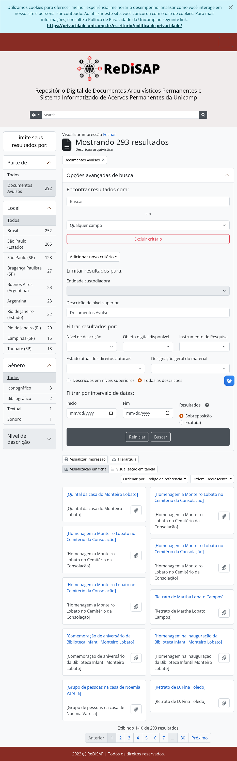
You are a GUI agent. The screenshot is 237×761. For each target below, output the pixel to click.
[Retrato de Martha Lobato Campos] (189, 597)
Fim (126, 403)
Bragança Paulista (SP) (29, 271)
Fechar (109, 134)
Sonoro (29, 420)
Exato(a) (193, 422)
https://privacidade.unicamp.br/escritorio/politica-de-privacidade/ (114, 25)
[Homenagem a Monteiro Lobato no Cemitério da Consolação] (188, 497)
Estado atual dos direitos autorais (99, 358)
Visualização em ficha (85, 469)
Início (72, 403)
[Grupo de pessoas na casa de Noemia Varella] (103, 690)
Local (13, 208)
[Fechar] (231, 7)
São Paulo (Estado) (29, 244)
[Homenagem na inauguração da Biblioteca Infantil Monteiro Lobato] (188, 639)
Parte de (17, 162)
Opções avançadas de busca (100, 175)
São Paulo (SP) (29, 259)
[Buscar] (148, 201)
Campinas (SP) (29, 339)
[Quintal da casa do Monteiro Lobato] (102, 494)
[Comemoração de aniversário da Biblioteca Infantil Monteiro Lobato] (100, 639)
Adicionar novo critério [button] (92, 257)
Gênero (16, 365)
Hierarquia (124, 459)
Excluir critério (148, 239)
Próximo (200, 738)
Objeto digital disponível (146, 337)
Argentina (29, 302)
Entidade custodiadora (88, 281)
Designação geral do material (179, 358)
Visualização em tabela (133, 469)
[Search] (120, 115)
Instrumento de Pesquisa (203, 337)
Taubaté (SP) (29, 350)
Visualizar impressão (85, 459)
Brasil (29, 232)
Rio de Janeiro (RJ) (29, 329)
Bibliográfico (29, 399)
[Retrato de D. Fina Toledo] (180, 687)
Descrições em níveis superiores (104, 380)
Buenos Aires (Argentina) (29, 287)
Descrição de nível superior (93, 303)
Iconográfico (29, 389)
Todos (13, 175)
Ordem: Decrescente (211, 479)
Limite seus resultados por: (30, 141)
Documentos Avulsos (29, 188)
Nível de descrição (18, 438)
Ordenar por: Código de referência (153, 479)
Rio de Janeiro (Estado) (29, 314)
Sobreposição (198, 416)
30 (183, 738)
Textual (29, 410)
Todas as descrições (163, 380)
